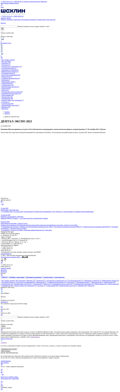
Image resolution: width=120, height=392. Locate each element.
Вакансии (44, 1)
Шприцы (5, 107)
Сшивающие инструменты (10, 227)
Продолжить (5, 362)
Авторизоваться (6, 361)
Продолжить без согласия (9, 349)
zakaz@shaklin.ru (6, 254)
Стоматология (41, 19)
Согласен (4, 342)
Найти (3, 326)
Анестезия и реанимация (10, 75)
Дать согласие (6, 351)
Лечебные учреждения (13, 19)
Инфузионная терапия (9, 71)
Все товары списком (8, 60)
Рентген (5, 90)
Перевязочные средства (10, 87)
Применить (4, 302)
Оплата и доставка (16, 230)
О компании (5, 230)
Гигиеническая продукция (11, 93)
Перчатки (5, 63)
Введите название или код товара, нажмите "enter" (34, 26)
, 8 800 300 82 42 (18, 1)
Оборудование (7, 95)
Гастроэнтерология (9, 68)
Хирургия (6, 88)
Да (1, 384)
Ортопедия (5, 80)
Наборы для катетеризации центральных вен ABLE (36, 227)
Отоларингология (8, 73)
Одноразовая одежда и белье (12, 92)
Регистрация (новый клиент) (10, 3)
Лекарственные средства (10, 105)
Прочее (4, 108)
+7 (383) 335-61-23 (7, 1)
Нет (2, 385)
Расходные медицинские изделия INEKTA (67, 227)
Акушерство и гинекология (11, 66)
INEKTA (3, 19)
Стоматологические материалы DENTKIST (95, 227)
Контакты (37, 1)
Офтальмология (96, 282)
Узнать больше (35, 337)
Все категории (6, 61)
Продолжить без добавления (10, 378)
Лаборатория (7, 83)
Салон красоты (50, 19)
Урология (5, 65)
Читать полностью (7, 338)
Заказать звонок (29, 1)
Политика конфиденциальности (34, 230)
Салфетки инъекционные (10, 78)
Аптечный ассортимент (28, 19)
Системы (5, 102)
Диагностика (7, 97)
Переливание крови (8, 82)
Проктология (6, 76)
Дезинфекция (7, 98)
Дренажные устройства (10, 70)
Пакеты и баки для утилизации (12, 100)
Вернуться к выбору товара (9, 377)
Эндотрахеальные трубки (17, 228)
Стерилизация (7, 103)
